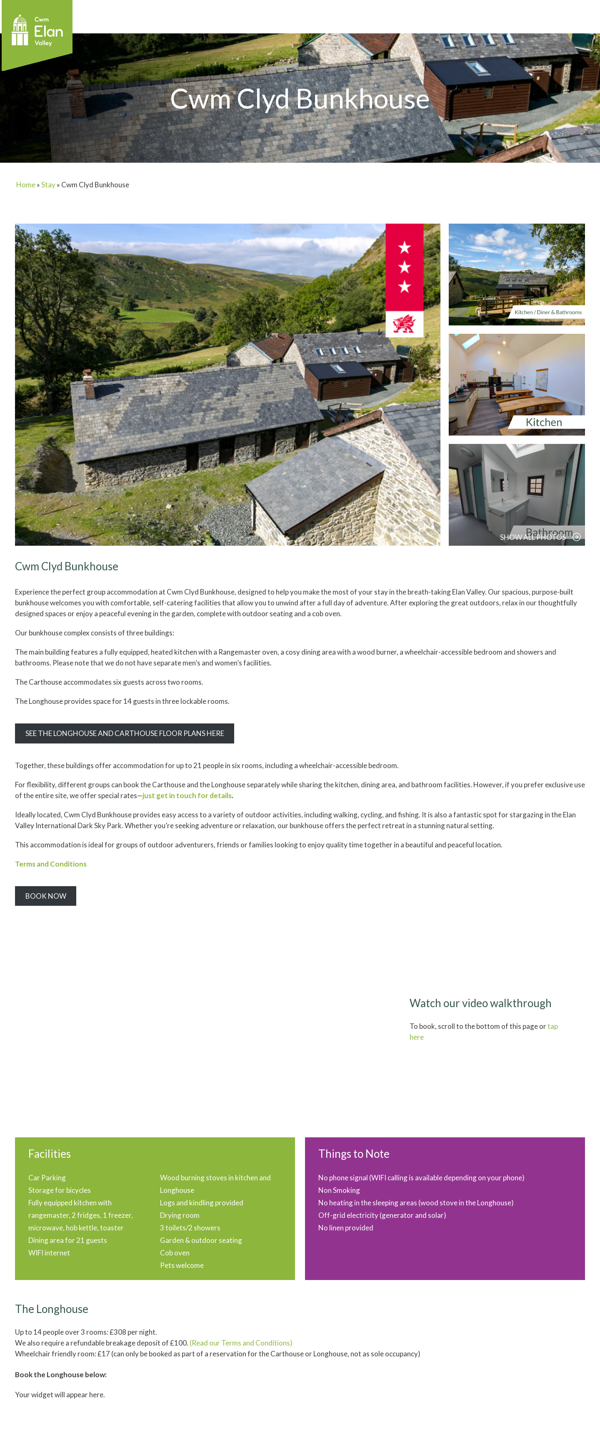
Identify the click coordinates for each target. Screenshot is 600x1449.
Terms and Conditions (51, 863)
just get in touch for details (187, 795)
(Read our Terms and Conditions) (241, 1342)
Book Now (45, 896)
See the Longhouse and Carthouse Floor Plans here (124, 733)
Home (25, 184)
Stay (48, 184)
